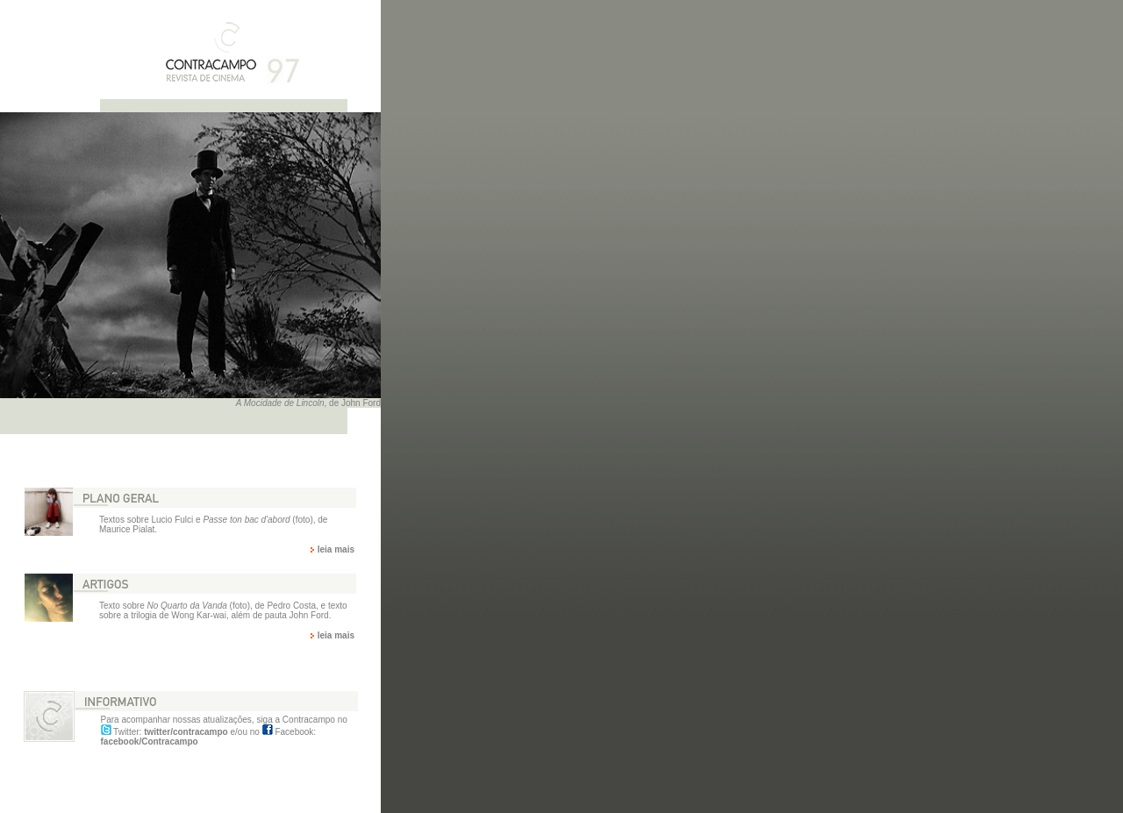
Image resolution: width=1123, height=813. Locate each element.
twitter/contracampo (186, 732)
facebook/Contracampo (149, 741)
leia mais (336, 549)
